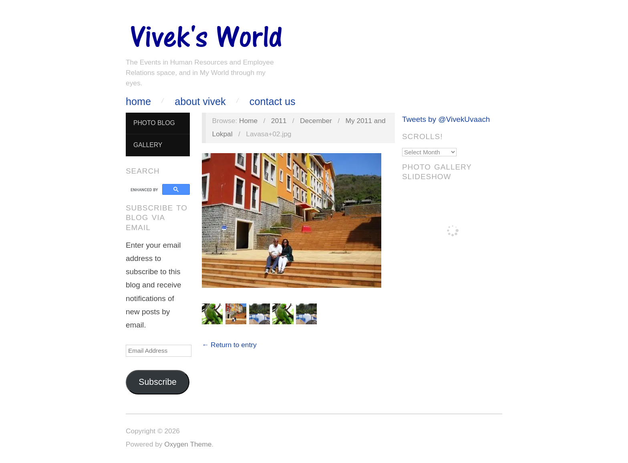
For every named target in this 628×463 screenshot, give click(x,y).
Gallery (147, 145)
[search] (145, 189)
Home (138, 102)
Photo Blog (154, 122)
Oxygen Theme (187, 444)
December (316, 121)
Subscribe (158, 382)
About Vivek (200, 102)
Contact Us (273, 102)
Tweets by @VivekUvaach (446, 119)
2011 (279, 121)
